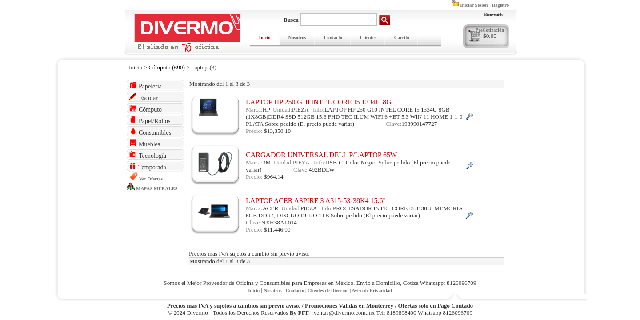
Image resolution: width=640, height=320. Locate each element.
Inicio (265, 37)
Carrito (401, 37)
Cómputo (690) (166, 67)
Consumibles (150, 132)
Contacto (333, 37)
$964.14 (273, 176)
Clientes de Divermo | (330, 290)
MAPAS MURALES (156, 188)
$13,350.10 (277, 131)
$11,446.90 (277, 229)
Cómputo (145, 108)
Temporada (147, 166)
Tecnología (147, 155)
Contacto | (297, 290)
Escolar (143, 97)
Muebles (144, 143)
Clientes (368, 37)
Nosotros (297, 37)
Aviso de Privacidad (372, 290)
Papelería (145, 85)
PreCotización (490, 30)
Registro (500, 5)
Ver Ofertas (151, 178)
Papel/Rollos (150, 120)
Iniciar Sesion (474, 5)
